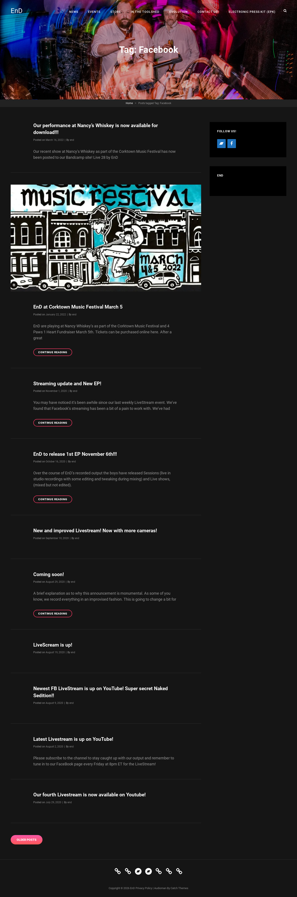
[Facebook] (231, 143)
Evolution (180, 10)
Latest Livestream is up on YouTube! (75, 738)
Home (129, 103)
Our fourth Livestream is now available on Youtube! (92, 794)
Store (118, 10)
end (72, 139)
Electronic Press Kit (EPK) (252, 10)
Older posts (27, 839)
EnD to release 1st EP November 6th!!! (77, 454)
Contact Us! (208, 10)
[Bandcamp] (221, 143)
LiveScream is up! (53, 644)
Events (97, 10)
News (77, 10)
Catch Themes (179, 887)
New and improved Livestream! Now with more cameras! (98, 530)
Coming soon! (49, 574)
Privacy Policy (144, 887)
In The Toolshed (147, 10)
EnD (17, 11)
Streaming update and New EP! (69, 383)
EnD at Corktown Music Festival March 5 (79, 307)
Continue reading (55, 353)
